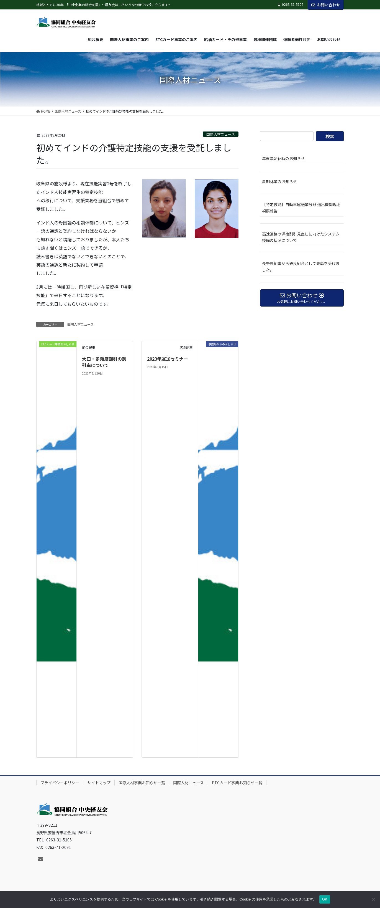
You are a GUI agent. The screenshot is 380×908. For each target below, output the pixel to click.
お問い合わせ (325, 4)
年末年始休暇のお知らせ (283, 158)
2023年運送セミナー (167, 358)
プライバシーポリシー (59, 782)
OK (324, 899)
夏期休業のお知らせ (279, 181)
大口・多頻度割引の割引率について (104, 361)
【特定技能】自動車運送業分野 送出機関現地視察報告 (303, 208)
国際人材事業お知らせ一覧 (142, 782)
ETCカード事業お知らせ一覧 (237, 782)
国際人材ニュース (220, 134)
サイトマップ (99, 782)
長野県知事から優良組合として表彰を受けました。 (301, 266)
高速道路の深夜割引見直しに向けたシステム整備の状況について (301, 237)
